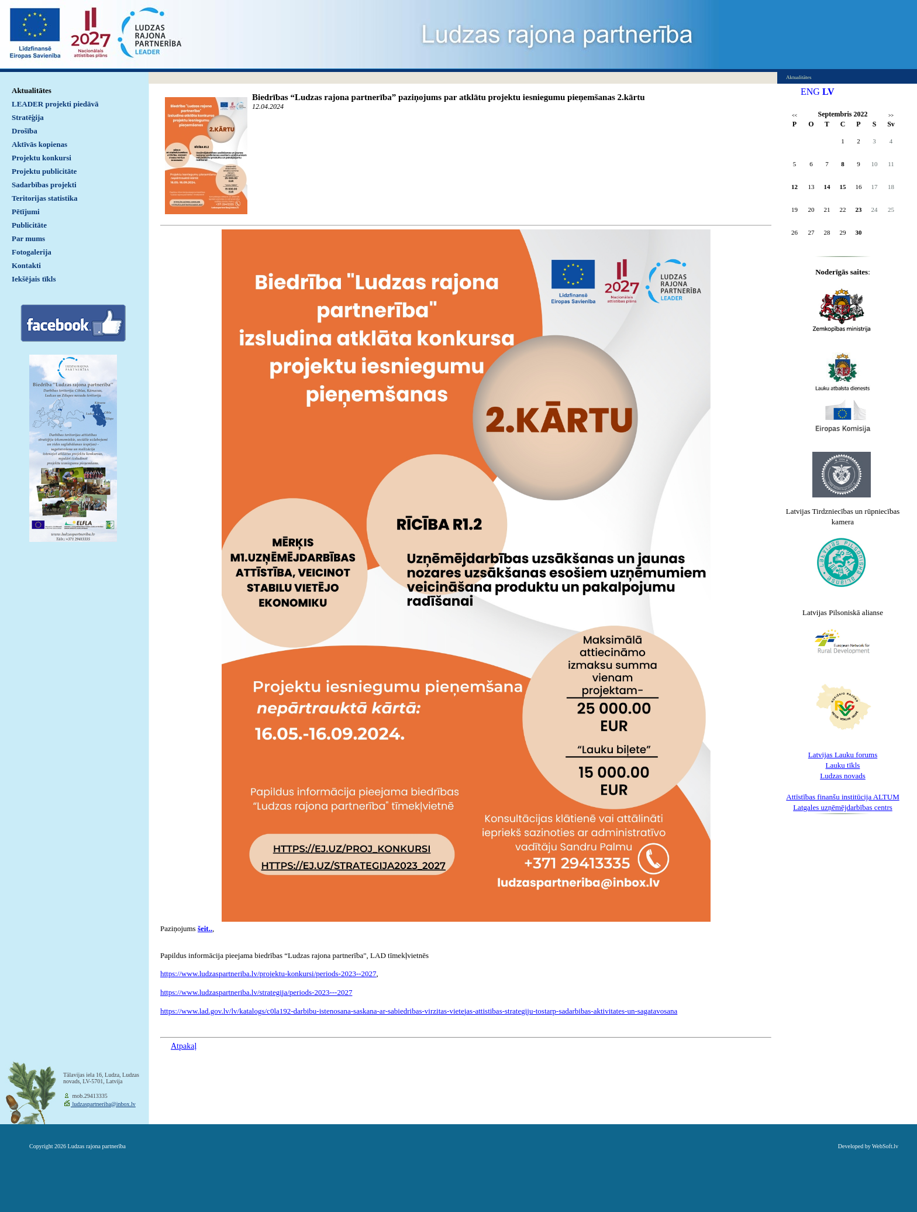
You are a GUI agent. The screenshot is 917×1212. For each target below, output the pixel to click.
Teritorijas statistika (45, 198)
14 (827, 186)
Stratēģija (28, 117)
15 (843, 186)
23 (859, 209)
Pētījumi (26, 211)
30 (859, 232)
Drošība (24, 130)
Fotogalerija (31, 252)
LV (828, 92)
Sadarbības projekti (44, 184)
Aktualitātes (31, 90)
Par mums (28, 238)
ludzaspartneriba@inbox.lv (103, 1104)
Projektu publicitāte (44, 171)
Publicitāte (29, 225)
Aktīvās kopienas (39, 144)
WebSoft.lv (885, 1146)
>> (891, 115)
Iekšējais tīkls (34, 278)
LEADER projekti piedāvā (55, 103)
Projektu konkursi (41, 157)
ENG (810, 92)
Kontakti (26, 265)
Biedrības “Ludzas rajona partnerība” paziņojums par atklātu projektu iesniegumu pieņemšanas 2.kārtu (448, 97)
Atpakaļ (183, 1046)
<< (794, 115)
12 (794, 186)
